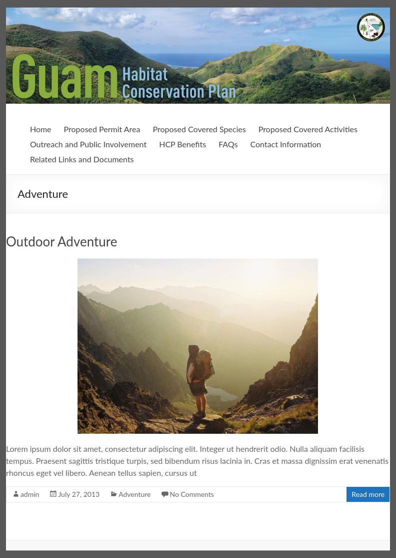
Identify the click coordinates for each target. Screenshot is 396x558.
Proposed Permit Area (102, 129)
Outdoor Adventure (62, 241)
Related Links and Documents (82, 159)
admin (30, 494)
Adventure (134, 494)
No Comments (192, 494)
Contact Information (285, 144)
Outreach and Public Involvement (88, 144)
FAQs (228, 144)
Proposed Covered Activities (308, 129)
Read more (368, 494)
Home (41, 129)
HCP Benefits (182, 144)
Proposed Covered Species (199, 129)
